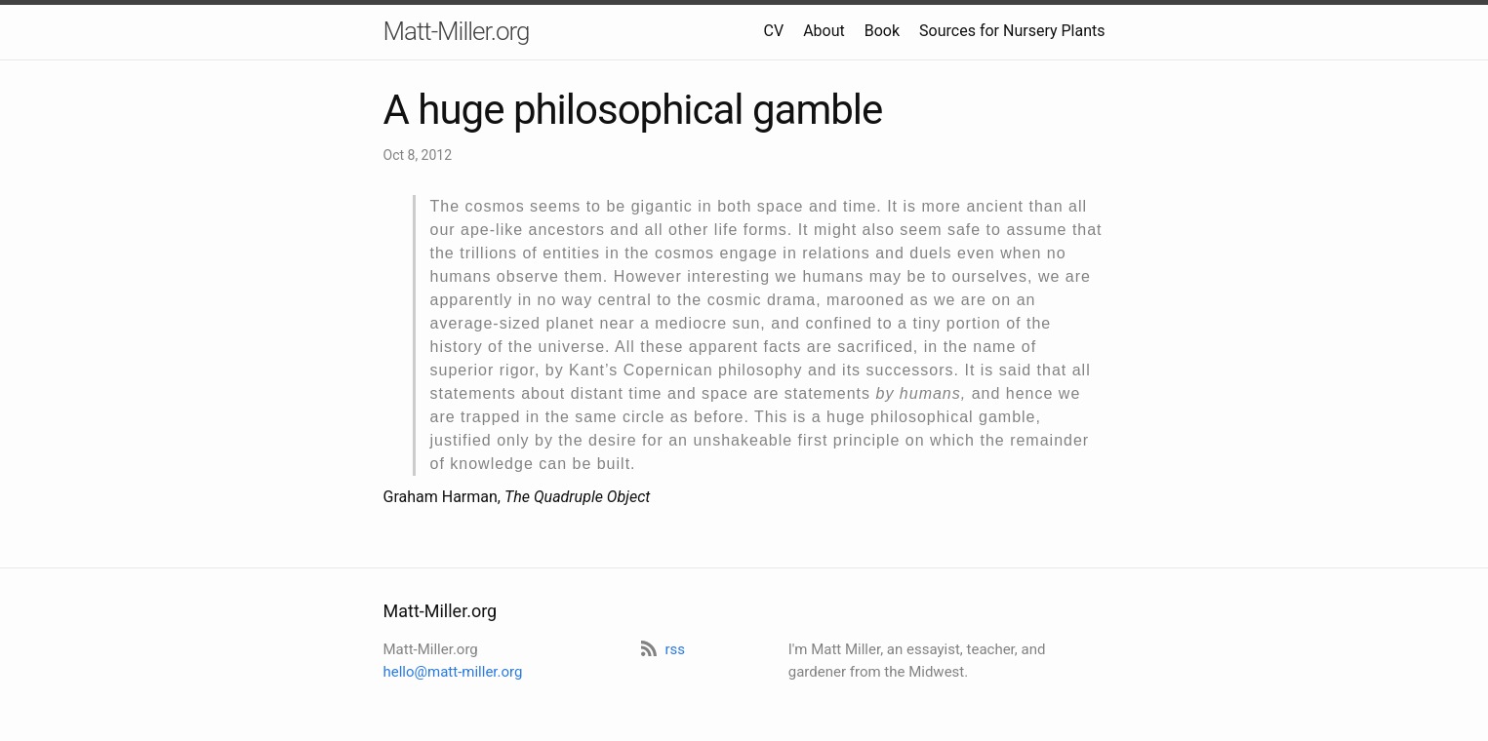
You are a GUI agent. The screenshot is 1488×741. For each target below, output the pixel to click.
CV (774, 30)
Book (882, 30)
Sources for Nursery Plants (1012, 30)
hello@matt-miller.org (453, 672)
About (824, 30)
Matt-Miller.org (456, 31)
